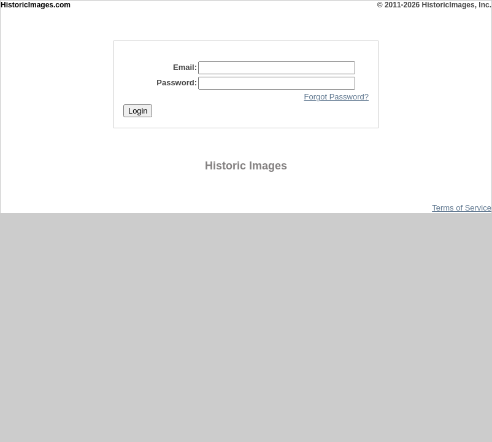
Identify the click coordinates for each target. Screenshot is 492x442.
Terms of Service (461, 207)
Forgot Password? (336, 96)
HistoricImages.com (36, 5)
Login (137, 110)
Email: (185, 67)
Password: (176, 82)
